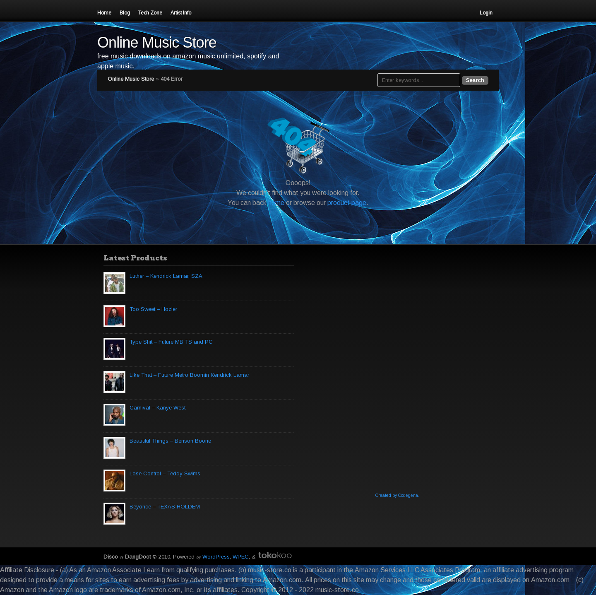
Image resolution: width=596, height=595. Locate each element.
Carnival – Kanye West (157, 408)
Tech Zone (150, 13)
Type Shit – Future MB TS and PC (171, 342)
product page (346, 202)
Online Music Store (156, 42)
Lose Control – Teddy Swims (165, 473)
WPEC (241, 557)
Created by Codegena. (397, 495)
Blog (125, 13)
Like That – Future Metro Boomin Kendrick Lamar (189, 375)
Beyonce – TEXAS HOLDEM (165, 506)
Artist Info (181, 13)
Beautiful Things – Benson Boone (170, 441)
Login (486, 13)
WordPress (216, 557)
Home (104, 13)
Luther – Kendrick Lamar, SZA (166, 276)
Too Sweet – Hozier (153, 309)
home (276, 202)
